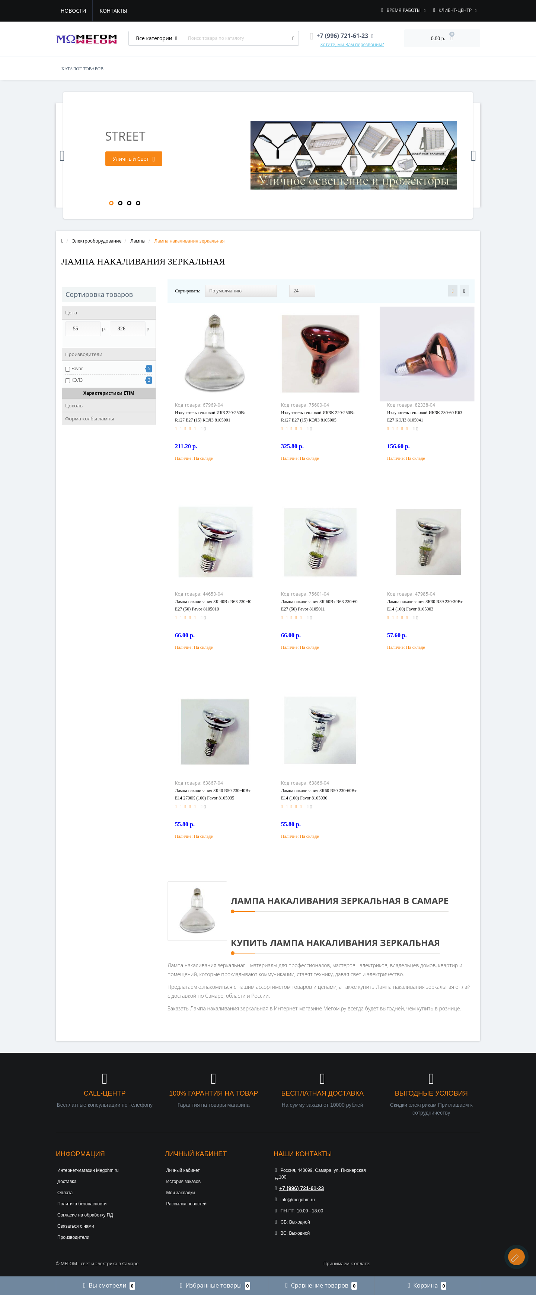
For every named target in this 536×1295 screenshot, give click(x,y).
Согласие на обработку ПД (85, 1215)
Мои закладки (180, 1192)
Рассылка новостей (186, 1203)
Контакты (113, 10)
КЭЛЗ (77, 380)
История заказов (183, 1181)
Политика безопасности (81, 1203)
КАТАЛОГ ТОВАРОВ (82, 68)
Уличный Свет (134, 159)
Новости (73, 10)
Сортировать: (187, 291)
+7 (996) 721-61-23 (299, 1188)
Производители (73, 1237)
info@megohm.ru (295, 1199)
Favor (77, 368)
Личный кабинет (183, 1170)
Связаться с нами (75, 1226)
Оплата (65, 1192)
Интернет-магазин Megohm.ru (88, 1170)
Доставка (67, 1181)
